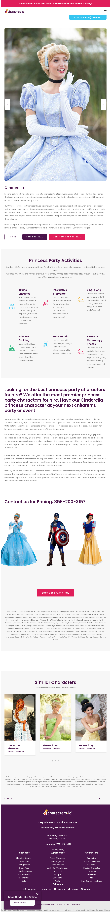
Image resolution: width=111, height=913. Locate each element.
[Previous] (7, 110)
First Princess (24, 874)
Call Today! (88, 17)
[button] (20, 717)
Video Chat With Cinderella (67, 237)
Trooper (57, 874)
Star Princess (58, 864)
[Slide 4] (59, 178)
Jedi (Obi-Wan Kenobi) (57, 868)
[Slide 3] (57, 178)
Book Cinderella (34, 237)
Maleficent (92, 874)
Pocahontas (23, 877)
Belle (24, 881)
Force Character (57, 858)
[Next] (104, 110)
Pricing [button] (12, 237)
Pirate (57, 881)
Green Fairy (50, 745)
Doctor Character (91, 868)
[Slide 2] (54, 178)
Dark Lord (58, 871)
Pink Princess (92, 864)
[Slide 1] (52, 178)
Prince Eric (91, 858)
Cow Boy (92, 871)
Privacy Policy (58, 849)
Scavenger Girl (57, 861)
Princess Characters (16, 752)
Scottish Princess (24, 871)
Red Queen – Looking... (91, 881)
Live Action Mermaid (14, 747)
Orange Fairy (24, 864)
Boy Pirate (57, 877)
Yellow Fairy (86, 745)
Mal (91, 877)
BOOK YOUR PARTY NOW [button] (55, 593)
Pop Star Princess (92, 861)
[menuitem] (88, 17)
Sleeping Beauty (23, 858)
